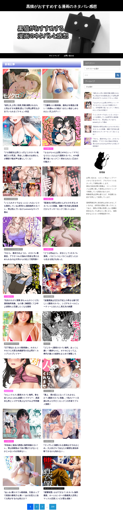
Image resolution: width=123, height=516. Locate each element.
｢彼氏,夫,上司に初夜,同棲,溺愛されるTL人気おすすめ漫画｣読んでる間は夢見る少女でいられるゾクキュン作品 (22, 108)
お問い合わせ (69, 56)
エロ (6, 148)
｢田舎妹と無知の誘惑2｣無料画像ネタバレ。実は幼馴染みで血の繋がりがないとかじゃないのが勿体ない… (21, 445)
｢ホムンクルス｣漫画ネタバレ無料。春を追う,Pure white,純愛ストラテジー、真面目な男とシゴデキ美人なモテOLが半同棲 (21, 395)
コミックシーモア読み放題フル (13, 247)
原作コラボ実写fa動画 (11, 198)
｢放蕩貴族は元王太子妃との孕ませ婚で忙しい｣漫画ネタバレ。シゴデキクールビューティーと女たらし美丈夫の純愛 (61, 302)
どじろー (47, 341)
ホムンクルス (8, 388)
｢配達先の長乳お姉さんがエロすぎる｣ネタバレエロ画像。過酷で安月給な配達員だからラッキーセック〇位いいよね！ (60, 205)
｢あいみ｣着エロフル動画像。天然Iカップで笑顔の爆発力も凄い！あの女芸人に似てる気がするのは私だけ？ (21, 492)
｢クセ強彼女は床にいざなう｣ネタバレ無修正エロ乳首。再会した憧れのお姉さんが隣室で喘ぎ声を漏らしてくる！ (21, 155)
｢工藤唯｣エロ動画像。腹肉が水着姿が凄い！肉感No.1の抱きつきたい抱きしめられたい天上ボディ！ (60, 108)
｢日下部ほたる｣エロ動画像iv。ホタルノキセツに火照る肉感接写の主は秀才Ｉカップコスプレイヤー (22, 348)
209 (54, 503)
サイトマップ (54, 56)
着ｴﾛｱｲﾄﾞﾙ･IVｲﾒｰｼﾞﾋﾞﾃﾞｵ (51, 101)
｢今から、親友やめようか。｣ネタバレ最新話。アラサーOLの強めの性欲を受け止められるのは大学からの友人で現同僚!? (21, 255)
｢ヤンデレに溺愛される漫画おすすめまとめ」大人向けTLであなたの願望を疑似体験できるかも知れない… (61, 445)
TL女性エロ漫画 (9, 101)
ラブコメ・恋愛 (49, 388)
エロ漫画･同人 (48, 148)
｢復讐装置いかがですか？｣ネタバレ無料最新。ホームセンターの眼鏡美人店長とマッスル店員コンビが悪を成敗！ (60, 492)
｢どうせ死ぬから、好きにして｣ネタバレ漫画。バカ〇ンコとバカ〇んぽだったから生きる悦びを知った (60, 255)
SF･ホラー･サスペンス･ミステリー (54, 485)
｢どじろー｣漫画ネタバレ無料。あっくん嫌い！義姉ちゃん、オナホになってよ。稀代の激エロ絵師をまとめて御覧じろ (60, 348)
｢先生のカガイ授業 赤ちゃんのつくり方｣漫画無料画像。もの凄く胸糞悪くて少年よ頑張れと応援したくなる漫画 (21, 302)
